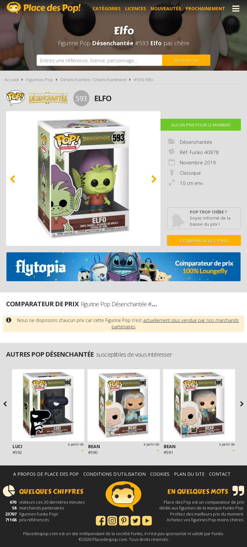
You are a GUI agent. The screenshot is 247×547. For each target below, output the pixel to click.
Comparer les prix (204, 240)
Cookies (159, 474)
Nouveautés (166, 8)
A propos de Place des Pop (46, 474)
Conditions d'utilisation (114, 474)
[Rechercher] (186, 60)
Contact (220, 474)
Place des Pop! (43, 7)
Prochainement (205, 8)
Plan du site (189, 474)
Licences (135, 8)
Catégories (107, 8)
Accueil (12, 79)
